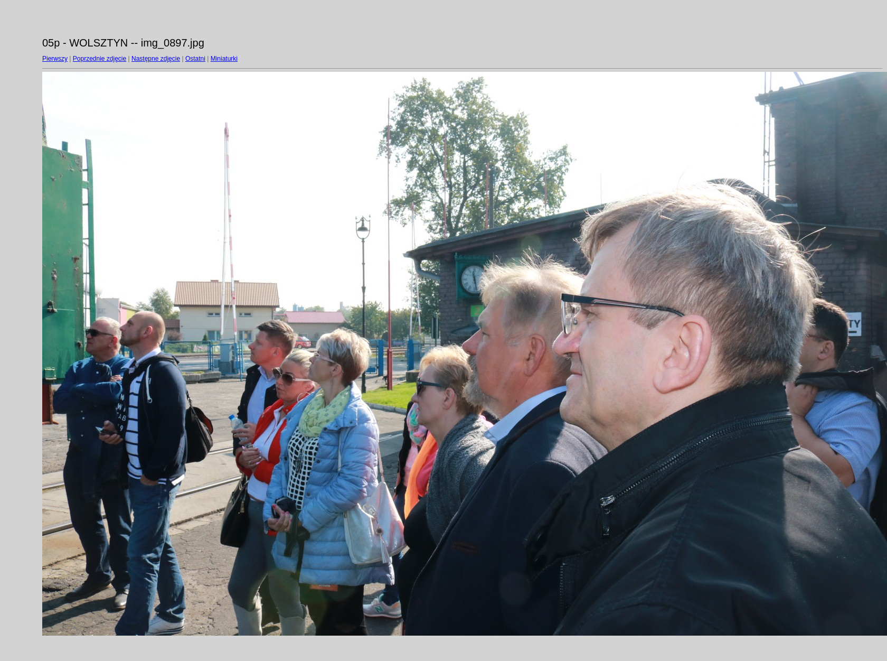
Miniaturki (224, 58)
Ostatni (195, 58)
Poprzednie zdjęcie (99, 58)
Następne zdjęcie (155, 58)
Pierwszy (55, 58)
